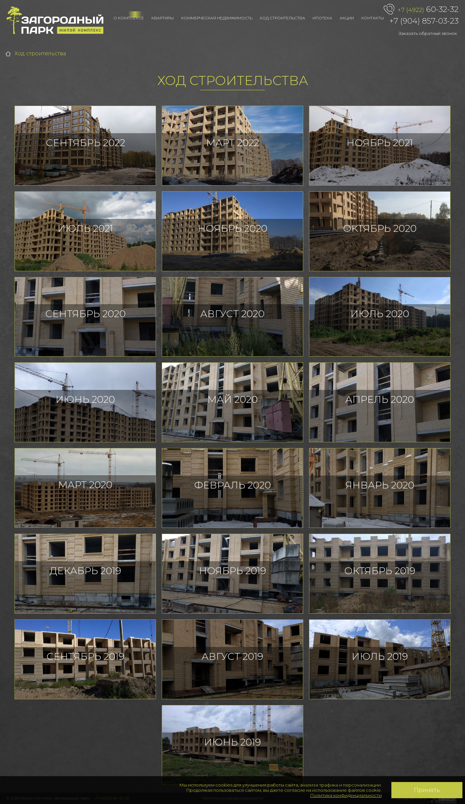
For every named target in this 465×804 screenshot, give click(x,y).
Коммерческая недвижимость (217, 18)
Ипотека (322, 18)
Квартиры (162, 18)
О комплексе (128, 18)
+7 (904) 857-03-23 (424, 21)
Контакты (372, 18)
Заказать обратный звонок (427, 33)
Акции (347, 18)
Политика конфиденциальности (346, 795)
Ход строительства (282, 18)
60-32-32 (428, 10)
